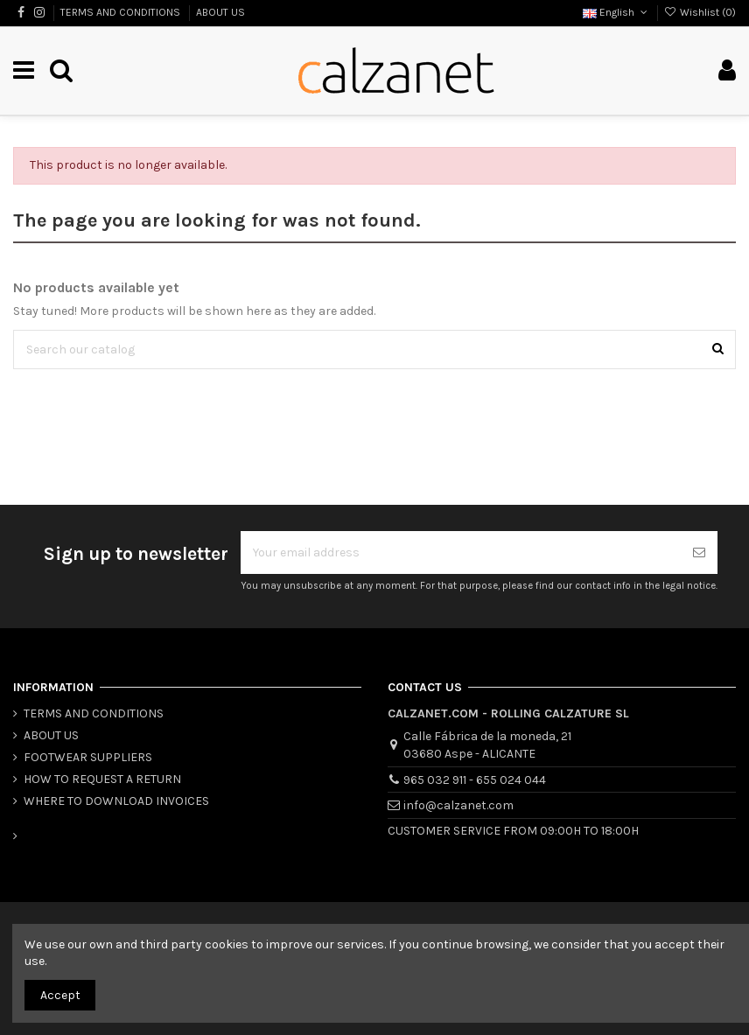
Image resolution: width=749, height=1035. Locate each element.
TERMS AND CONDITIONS (121, 12)
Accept (60, 995)
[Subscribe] (699, 552)
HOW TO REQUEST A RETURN (102, 779)
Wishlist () (700, 12)
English (616, 12)
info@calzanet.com (458, 805)
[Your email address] (461, 552)
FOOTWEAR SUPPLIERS (88, 757)
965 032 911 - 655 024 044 (474, 780)
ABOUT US (220, 12)
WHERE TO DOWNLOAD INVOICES (116, 801)
